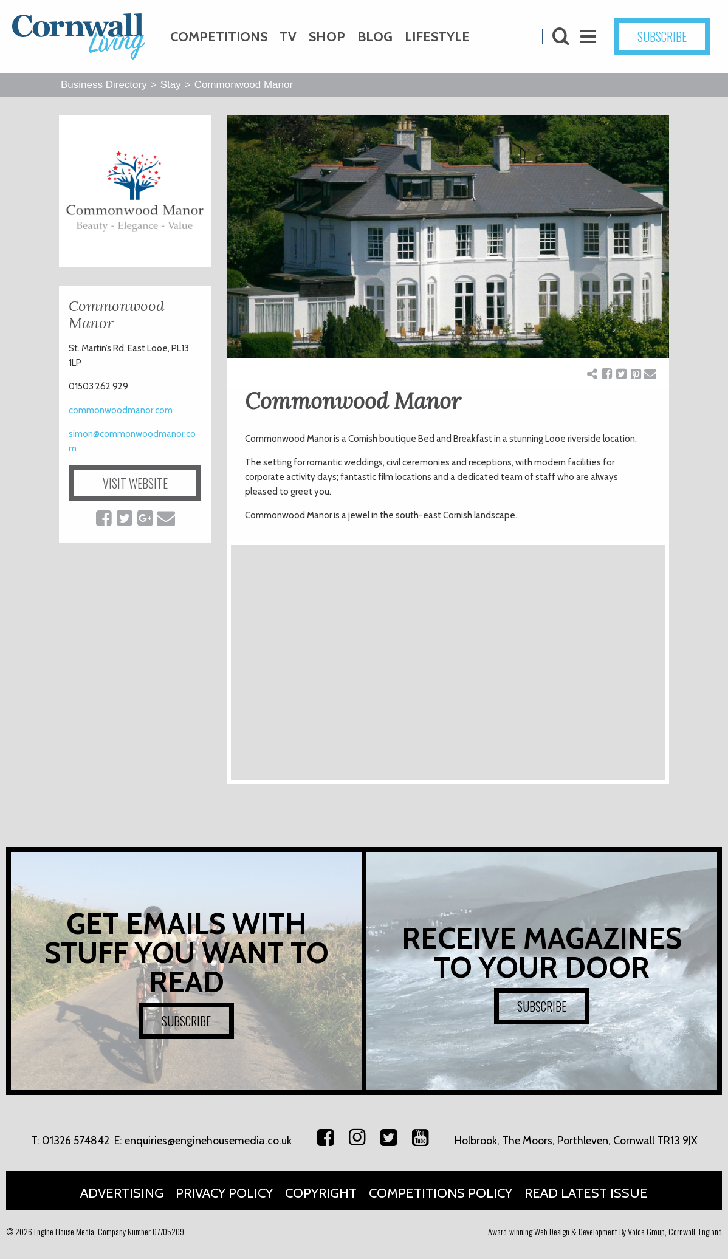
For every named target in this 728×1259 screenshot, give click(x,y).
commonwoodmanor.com (121, 410)
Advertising (121, 1193)
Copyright (321, 1193)
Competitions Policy (440, 1193)
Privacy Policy (224, 1193)
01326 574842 (75, 1140)
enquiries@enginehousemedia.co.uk (208, 1140)
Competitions (218, 37)
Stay (170, 85)
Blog (375, 37)
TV (288, 37)
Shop (327, 37)
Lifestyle (437, 37)
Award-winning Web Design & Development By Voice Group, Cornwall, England (605, 1231)
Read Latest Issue (586, 1193)
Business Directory (104, 85)
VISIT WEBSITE (135, 483)
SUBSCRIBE (662, 36)
